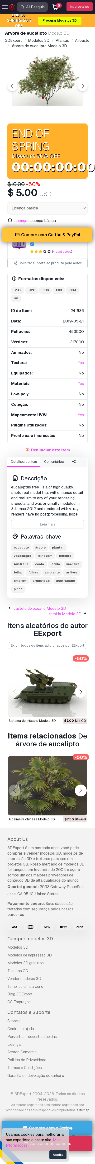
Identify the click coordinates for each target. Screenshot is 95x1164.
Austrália (21, 564)
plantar (58, 547)
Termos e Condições (24, 1067)
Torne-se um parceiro (25, 986)
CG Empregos (19, 1001)
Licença (14, 1044)
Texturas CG (17, 970)
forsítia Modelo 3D (65, 613)
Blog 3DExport (20, 994)
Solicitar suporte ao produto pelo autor (47, 263)
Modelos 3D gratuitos (25, 963)
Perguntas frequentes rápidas (32, 1036)
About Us (17, 839)
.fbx (58, 290)
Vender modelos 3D (24, 978)
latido (55, 564)
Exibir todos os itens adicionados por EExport (47, 645)
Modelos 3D (17, 947)
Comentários (54, 461)
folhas (33, 572)
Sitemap (83, 1110)
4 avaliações (62, 252)
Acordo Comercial (22, 1052)
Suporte (14, 1020)
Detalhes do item (24, 461)
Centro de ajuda (20, 1028)
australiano (65, 581)
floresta (65, 556)
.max (18, 290)
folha (18, 572)
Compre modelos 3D (30, 939)
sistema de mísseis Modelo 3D (32, 721)
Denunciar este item (50, 450)
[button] (80, 691)
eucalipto (21, 547)
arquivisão (41, 581)
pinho (18, 589)
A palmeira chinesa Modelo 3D (32, 819)
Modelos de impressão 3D (29, 955)
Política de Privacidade (26, 1059)
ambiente (52, 572)
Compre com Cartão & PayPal (47, 235)
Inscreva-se (79, 7)
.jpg (31, 290)
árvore (40, 547)
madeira (73, 564)
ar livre (71, 572)
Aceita (58, 1155)
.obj (72, 290)
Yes (81, 362)
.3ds (45, 290)
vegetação (22, 556)
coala (39, 564)
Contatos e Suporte (28, 1012)
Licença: (21, 220)
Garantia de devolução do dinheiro (35, 1075)
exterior (20, 581)
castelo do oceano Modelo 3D (40, 608)
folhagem (45, 556)
